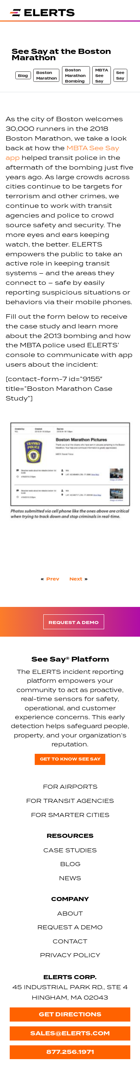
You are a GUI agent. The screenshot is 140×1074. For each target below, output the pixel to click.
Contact (70, 941)
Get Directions (70, 1014)
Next (75, 579)
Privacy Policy (70, 955)
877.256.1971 (70, 1052)
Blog (23, 75)
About (70, 913)
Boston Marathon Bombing (75, 76)
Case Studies (70, 850)
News (70, 878)
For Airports (70, 786)
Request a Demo (74, 623)
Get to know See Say (70, 759)
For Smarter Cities (70, 815)
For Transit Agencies (70, 801)
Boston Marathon (46, 75)
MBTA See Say (101, 76)
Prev (52, 579)
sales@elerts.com (70, 1033)
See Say (120, 75)
